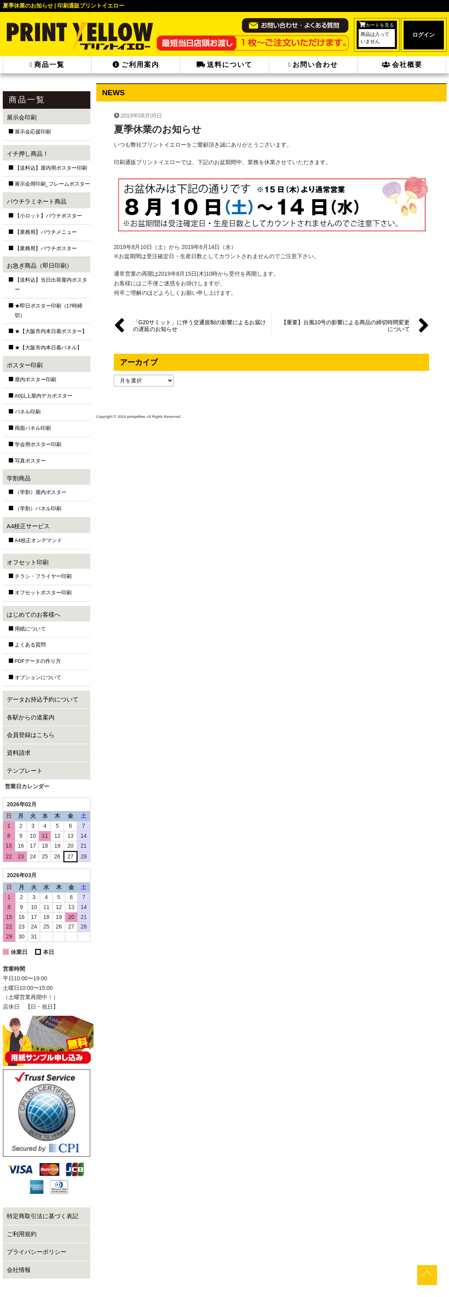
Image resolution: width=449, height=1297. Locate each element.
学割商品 (19, 478)
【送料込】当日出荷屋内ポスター (51, 284)
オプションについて (38, 677)
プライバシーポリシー (36, 1251)
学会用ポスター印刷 (38, 444)
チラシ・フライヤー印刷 (43, 576)
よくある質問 (30, 645)
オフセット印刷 (28, 562)
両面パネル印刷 (33, 428)
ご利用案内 (136, 65)
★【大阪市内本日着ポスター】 (51, 331)
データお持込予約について (42, 699)
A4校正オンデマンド (38, 540)
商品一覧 (47, 65)
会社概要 (402, 65)
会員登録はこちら (31, 734)
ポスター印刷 (25, 365)
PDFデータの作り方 (38, 661)
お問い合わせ (313, 65)
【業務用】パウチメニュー (46, 232)
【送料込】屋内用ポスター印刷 (51, 168)
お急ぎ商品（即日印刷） (39, 265)
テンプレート (25, 770)
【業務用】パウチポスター (46, 248)
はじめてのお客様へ (34, 614)
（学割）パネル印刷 (38, 508)
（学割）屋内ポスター (40, 492)
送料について (224, 65)
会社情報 (19, 1269)
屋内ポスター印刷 (35, 379)
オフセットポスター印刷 (43, 593)
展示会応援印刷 (33, 132)
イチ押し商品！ (28, 153)
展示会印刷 (22, 117)
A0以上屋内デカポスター (43, 396)
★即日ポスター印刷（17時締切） (48, 310)
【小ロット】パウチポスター (48, 216)
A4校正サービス (28, 526)
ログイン (423, 34)
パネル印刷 (28, 412)
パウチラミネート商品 (36, 201)
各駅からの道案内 (31, 717)
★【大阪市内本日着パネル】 (48, 348)
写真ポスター (30, 461)
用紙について (30, 629)
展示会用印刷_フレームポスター (52, 184)
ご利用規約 (22, 1233)
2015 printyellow (130, 416)
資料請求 (19, 752)
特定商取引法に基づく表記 (42, 1216)
